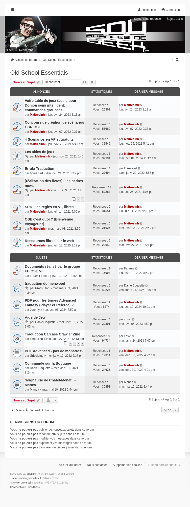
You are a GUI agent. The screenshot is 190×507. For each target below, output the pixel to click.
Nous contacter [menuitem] (97, 465)
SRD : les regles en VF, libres (49, 207)
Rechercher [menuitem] (26, 50)
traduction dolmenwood (45, 284)
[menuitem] (177, 60)
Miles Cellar (51, 478)
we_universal (23, 482)
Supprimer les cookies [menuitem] (127, 465)
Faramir (35, 276)
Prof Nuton (42, 288)
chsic (127, 319)
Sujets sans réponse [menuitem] (147, 19)
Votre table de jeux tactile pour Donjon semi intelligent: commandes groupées (50, 105)
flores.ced (36, 173)
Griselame (37, 355)
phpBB (30, 473)
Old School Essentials (39, 72)
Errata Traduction (39, 169)
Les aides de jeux (39, 152)
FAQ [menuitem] (10, 50)
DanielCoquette (134, 285)
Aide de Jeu (35, 317)
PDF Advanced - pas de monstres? (54, 351)
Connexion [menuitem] (170, 10)
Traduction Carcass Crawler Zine (52, 334)
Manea (34, 389)
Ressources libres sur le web (49, 241)
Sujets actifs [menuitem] (175, 19)
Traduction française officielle (26, 478)
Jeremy (35, 309)
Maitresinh (37, 114)
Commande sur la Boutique (48, 363)
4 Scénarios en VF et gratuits (49, 139)
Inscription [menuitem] (147, 10)
